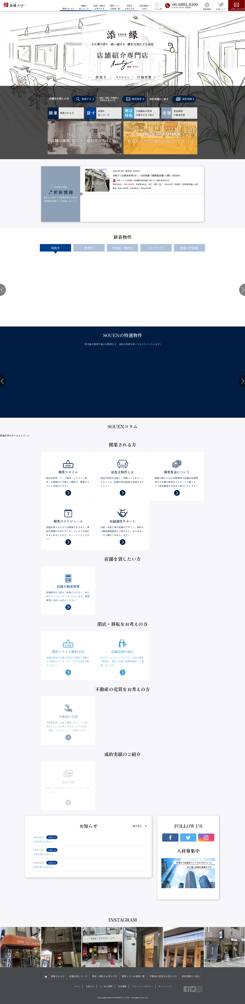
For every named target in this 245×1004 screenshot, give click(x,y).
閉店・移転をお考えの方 (99, 7)
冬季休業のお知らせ (43, 854)
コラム (77, 986)
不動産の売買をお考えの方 (163, 976)
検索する (83, 99)
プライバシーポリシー (142, 986)
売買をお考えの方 (130, 7)
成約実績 (184, 99)
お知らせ (90, 986)
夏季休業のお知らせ (43, 867)
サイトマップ (165, 986)
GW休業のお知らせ (43, 841)
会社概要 (122, 986)
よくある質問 (106, 986)
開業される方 (58, 976)
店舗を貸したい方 (84, 7)
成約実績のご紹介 (144, 7)
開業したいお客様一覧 (115, 7)
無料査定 (134, 99)
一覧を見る (136, 826)
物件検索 (207, 6)
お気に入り (221, 6)
